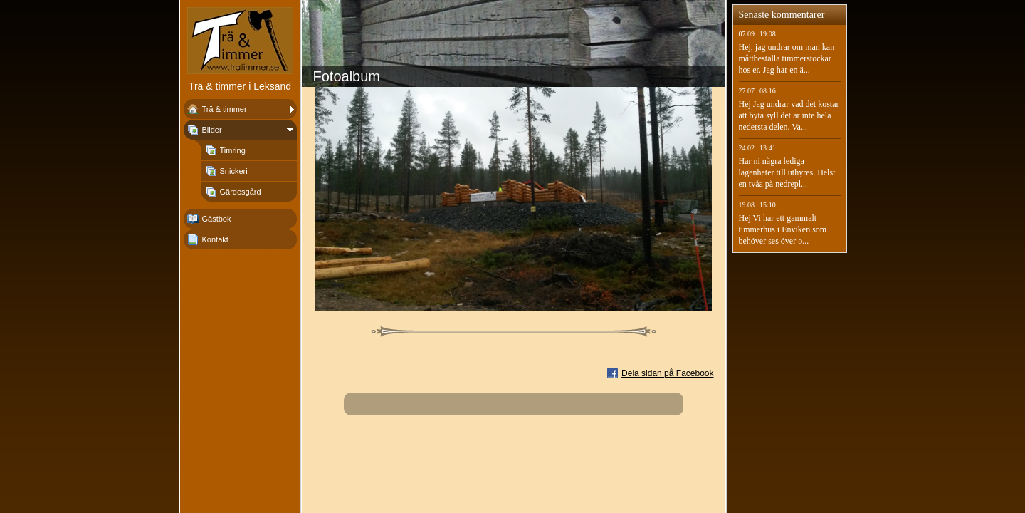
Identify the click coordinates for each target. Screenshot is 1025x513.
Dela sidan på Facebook (667, 373)
